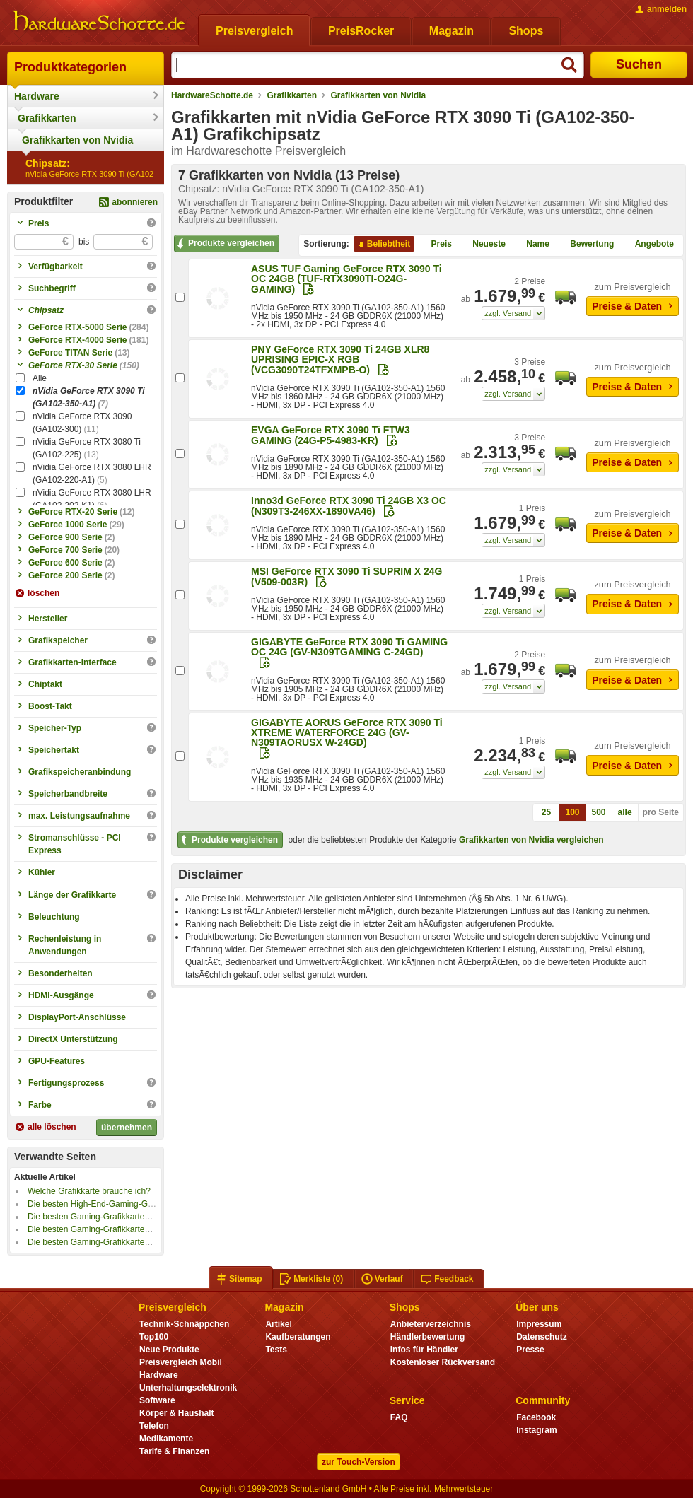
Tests (276, 1349)
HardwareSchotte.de (212, 95)
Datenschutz (541, 1337)
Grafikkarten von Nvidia (77, 140)
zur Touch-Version (358, 1462)
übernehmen (126, 1128)
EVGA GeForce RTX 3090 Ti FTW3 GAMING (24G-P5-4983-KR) (330, 435)
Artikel (278, 1324)
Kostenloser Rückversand (442, 1362)
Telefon (154, 1426)
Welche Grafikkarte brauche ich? (89, 1191)
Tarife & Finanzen (174, 1451)
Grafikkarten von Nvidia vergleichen (531, 840)
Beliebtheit (383, 244)
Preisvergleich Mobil (180, 1362)
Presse (530, 1349)
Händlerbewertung (427, 1337)
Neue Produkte (169, 1349)
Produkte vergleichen (224, 244)
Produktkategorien (70, 67)
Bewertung (586, 244)
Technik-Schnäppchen (184, 1324)
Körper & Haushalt (176, 1413)
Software (157, 1400)
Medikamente (166, 1439)
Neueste (483, 244)
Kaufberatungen (297, 1337)
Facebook (536, 1417)
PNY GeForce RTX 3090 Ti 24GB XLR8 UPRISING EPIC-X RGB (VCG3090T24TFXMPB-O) (340, 359)
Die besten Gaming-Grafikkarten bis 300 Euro (113, 1242)
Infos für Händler (424, 1349)
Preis (436, 244)
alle (625, 812)
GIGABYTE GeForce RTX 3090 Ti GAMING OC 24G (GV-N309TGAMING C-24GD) (349, 647)
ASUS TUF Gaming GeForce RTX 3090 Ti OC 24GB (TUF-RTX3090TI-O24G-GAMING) (346, 279)
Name (532, 244)
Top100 (153, 1337)
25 (546, 812)
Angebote (649, 244)
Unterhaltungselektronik (188, 1388)
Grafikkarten (47, 118)
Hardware (36, 96)
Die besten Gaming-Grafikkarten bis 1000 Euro (116, 1217)
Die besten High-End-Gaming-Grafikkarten (107, 1204)
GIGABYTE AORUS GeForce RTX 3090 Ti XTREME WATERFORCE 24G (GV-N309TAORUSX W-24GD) (347, 732)
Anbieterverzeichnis (430, 1324)
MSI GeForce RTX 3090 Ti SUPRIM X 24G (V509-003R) (347, 576)
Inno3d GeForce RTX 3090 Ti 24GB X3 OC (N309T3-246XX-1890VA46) (348, 506)
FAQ (399, 1417)
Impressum (538, 1324)
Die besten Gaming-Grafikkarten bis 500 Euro (113, 1229)
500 (599, 812)
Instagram (536, 1430)
